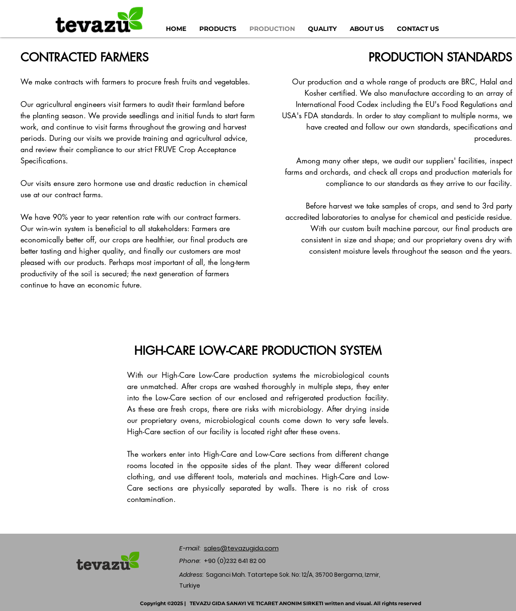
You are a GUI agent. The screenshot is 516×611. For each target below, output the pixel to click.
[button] (218, 28)
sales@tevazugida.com (241, 548)
